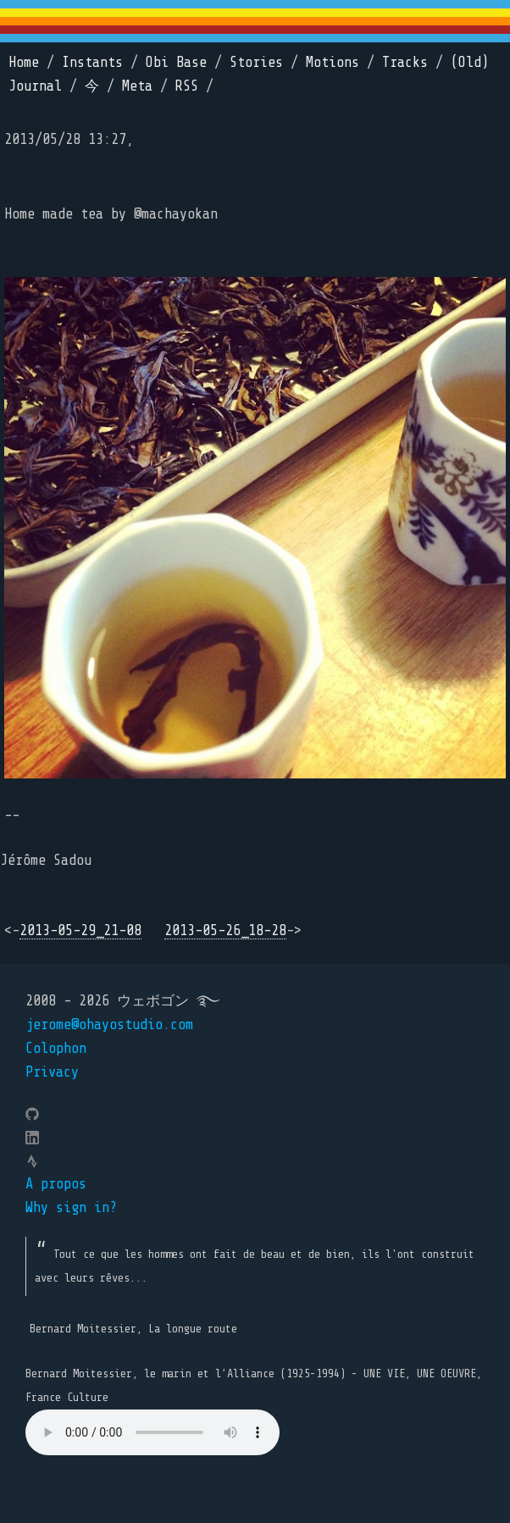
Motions (332, 62)
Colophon (55, 1048)
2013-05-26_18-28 (225, 930)
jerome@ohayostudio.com (109, 1024)
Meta (137, 86)
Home (23, 62)
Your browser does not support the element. (152, 1432)
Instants (92, 62)
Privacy (52, 1072)
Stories (256, 62)
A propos (55, 1184)
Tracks (405, 62)
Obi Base (176, 62)
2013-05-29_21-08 (80, 930)
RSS (186, 86)
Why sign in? (71, 1207)
